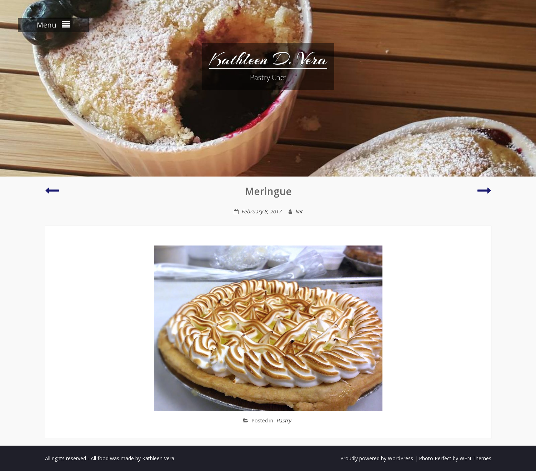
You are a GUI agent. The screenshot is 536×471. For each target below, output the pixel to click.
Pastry (283, 420)
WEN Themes (475, 458)
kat (298, 211)
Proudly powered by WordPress (376, 458)
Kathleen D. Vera (268, 59)
